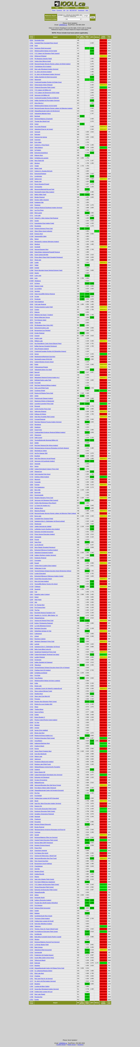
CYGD (31, 769)
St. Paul (37, 722)
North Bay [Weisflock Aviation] (43, 923)
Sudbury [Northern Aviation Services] (45, 555)
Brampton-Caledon (40, 639)
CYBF (31, 492)
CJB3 (31, 641)
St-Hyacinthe (38, 187)
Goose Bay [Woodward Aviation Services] (47, 989)
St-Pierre (37, 283)
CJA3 (31, 197)
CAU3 (31, 231)
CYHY (31, 343)
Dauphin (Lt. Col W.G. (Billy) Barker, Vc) (46, 615)
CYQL (31, 529)
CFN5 (31, 626)
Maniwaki (37, 816)
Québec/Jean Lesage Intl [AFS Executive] (47, 798)
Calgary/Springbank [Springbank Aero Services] (48, 775)
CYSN (31, 971)
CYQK (31, 748)
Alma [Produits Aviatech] (42, 349)
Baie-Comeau (39, 947)
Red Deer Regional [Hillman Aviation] (45, 385)
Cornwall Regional (40, 419)
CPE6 (31, 916)
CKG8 (31, 202)
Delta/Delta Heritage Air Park (43, 631)
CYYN (31, 437)
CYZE (31, 754)
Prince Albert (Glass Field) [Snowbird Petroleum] (49, 257)
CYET (31, 717)
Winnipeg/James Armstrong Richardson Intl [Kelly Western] (52, 448)
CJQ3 (31, 409)
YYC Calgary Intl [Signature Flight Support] (47, 53)
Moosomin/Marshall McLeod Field (44, 189)
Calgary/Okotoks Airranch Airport (44, 362)
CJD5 (31, 262)
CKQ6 (31, 234)
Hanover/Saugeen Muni (41, 249)
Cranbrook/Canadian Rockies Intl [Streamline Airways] (50, 351)
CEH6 (31, 539)
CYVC (31, 944)
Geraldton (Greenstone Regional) (44, 814)
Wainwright (38, 79)
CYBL (31, 43)
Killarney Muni (39, 155)
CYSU (31, 952)
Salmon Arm (38, 179)
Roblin (36, 364)
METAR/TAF (73, 10)
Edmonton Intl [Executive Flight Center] (46, 890)
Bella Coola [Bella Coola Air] (43, 649)
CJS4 (31, 733)
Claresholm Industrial (41, 850)
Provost (37, 539)
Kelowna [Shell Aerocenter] (42, 908)
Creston (37, 309)
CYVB (31, 330)
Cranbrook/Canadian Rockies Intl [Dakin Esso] (48, 82)
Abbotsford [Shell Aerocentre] (43, 950)
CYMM (31, 931)
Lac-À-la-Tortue (39, 210)
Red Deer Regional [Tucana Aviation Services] (48, 422)
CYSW (31, 236)
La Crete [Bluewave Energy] (43, 626)
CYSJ (31, 879)
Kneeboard (81, 10)
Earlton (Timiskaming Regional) (44, 623)
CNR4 (31, 926)
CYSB (31, 555)
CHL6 (31, 897)
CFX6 (31, 124)
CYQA (31, 965)
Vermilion (37, 291)
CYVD (31, 218)
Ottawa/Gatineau (39, 618)
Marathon (37, 984)
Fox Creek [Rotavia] (40, 126)
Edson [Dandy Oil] (40, 772)
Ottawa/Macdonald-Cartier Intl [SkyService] (47, 111)
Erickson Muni (39, 234)
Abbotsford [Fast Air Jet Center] (44, 129)
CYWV (31, 79)
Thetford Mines (39, 709)
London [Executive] (40, 573)
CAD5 (31, 801)
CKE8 (31, 278)
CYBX (31, 986)
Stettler (37, 443)
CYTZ (31, 584)
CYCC (31, 419)
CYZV (31, 869)
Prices (53, 10)
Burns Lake (38, 516)
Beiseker (37, 725)
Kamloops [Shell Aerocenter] (43, 48)
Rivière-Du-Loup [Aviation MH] (43, 704)
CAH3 (31, 390)
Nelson (37, 239)
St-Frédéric (38, 150)
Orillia (36, 683)
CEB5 (31, 484)
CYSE (31, 589)
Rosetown (37, 205)
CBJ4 (31, 142)
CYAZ (31, 960)
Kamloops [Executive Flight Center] (45, 811)
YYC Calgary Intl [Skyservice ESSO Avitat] (47, 92)
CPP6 (31, 579)
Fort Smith (38, 383)
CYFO (31, 793)
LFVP (31, 283)
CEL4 (31, 466)
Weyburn (37, 163)
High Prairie (38, 599)
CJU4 (31, 247)
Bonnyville (38, 492)
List (67, 10)
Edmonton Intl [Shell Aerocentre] (44, 531)
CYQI (31, 132)
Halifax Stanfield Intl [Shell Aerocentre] (46, 77)
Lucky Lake (38, 275)
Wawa (36, 707)
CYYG (31, 66)
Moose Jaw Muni (39, 733)
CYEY (31, 741)
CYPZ (31, 516)
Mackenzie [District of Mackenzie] (44, 401)
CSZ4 (31, 150)
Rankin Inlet (38, 181)
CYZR (31, 730)
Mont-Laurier (38, 213)
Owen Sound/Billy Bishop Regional (45, 294)
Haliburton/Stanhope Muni (42, 743)
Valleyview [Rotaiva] (40, 411)
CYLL (31, 176)
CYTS (31, 929)
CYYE (31, 853)
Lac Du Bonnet (39, 545)
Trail (36, 592)
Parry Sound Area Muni (41, 861)
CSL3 (31, 210)
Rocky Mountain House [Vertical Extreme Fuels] (48, 270)
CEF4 (31, 396)
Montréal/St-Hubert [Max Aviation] (44, 192)
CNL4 (31, 675)
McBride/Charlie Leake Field (43, 380)
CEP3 (31, 116)
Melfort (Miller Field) (40, 194)
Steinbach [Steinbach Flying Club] (44, 641)
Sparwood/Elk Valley (40, 236)
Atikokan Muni (39, 508)
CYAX (31, 545)
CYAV (31, 241)
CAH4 (31, 759)
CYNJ (31, 657)
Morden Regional (40, 197)
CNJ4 (31, 683)
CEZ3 (31, 328)
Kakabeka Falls (39, 202)
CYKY (31, 558)
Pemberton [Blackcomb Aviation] (44, 761)
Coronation (38, 560)
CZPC (31, 720)
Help (86, 10)
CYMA (31, 160)
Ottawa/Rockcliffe (40, 892)
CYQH (31, 756)
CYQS (31, 605)
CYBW (31, 469)
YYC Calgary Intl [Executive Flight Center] (47, 884)
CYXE (31, 521)
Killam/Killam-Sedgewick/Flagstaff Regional (47, 252)
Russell (37, 563)
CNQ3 (31, 767)
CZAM (31, 179)
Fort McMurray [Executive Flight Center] (46, 931)
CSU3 (31, 187)
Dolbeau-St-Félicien (40, 414)
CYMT (31, 367)
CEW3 (31, 722)
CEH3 (31, 307)
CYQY (31, 171)
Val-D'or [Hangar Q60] (41, 453)
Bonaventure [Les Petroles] (42, 330)
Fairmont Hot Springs (41, 137)
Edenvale (37, 963)
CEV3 (31, 464)
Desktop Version (61, 1044)
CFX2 (31, 362)
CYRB (31, 997)
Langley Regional (40, 657)
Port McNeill (38, 795)
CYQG (31, 939)
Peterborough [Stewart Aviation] (44, 398)
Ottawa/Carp (38, 471)
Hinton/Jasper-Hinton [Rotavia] (43, 85)
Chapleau (37, 976)
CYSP (31, 984)
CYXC (31, 82)
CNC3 (31, 639)
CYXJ (31, 809)
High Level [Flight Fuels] (42, 388)
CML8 (31, 158)
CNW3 (31, 372)
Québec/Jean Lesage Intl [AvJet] (44, 921)
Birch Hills (37, 490)
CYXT (31, 887)
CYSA (31, 694)
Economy (59, 10)
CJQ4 (31, 168)
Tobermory (38, 926)
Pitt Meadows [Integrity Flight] (43, 58)
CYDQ (31, 286)
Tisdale (37, 166)
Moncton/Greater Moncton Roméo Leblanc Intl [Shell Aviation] (52, 64)
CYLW (31, 228)
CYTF (31, 103)
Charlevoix (38, 819)
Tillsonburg (38, 665)
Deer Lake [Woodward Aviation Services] (46, 69)
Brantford (37, 456)
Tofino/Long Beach (40, 960)
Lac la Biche (38, 288)
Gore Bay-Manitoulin (40, 754)
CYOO (31, 571)
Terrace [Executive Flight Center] (44, 887)
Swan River (38, 542)
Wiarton (37, 876)
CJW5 (31, 563)
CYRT (31, 181)
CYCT (31, 560)
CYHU (31, 192)
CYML (31, 819)
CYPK (31, 58)
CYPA (31, 257)
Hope (36, 45)
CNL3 (31, 612)
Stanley (37, 273)
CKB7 (31, 364)
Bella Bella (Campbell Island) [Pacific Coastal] (48, 937)
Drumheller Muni (39, 40)
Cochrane (37, 832)
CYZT (31, 882)
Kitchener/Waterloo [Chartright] (43, 119)
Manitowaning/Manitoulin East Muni (45, 356)
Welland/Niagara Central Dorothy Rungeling (47, 767)
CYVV (31, 876)
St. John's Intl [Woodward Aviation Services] (47, 74)
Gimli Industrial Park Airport (42, 474)
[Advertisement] (70, 1022)
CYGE (31, 714)
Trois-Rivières (39, 678)
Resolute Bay (38, 997)
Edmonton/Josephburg (41, 153)
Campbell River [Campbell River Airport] (46, 43)
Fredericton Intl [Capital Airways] (44, 955)
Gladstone (38, 427)
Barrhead (37, 116)
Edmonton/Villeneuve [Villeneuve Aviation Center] (49, 576)
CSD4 (31, 213)
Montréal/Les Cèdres (41, 450)
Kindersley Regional (40, 558)
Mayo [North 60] (39, 160)
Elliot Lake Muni (39, 973)
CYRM (31, 270)
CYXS (31, 534)
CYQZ (31, 335)
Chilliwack (37, 586)
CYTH (31, 918)
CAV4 (31, 380)
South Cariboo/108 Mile (41, 254)
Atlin (36, 602)
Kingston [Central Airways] (42, 845)
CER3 (31, 200)
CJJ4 (31, 134)
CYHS (31, 249)
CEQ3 (31, 375)
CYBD (31, 649)
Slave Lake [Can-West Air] (42, 696)
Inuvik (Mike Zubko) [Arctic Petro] (44, 957)
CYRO (31, 892)
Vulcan (36, 124)
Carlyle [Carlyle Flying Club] (43, 409)
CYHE (31, 45)
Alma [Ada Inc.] (39, 103)
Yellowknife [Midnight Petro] (43, 113)
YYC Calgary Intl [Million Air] (43, 90)
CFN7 (31, 220)
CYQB (31, 798)
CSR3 (31, 537)
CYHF (31, 751)
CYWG (31, 448)
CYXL (31, 691)
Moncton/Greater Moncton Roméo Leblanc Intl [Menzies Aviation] (53, 108)
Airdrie (36, 396)
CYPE (31, 848)
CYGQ (31, 814)
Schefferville (38, 934)
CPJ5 (31, 895)
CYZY (31, 401)
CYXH (31, 315)
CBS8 (31, 788)
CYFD (31, 456)
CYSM (31, 383)
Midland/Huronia (39, 782)
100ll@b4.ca (63, 25)
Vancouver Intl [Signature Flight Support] (46, 500)
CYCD (31, 498)
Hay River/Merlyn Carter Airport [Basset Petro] (48, 343)
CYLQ (31, 505)
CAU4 (31, 652)
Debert (36, 597)
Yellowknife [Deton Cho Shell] (43, 369)
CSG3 (31, 526)
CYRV (31, 226)
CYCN (31, 832)
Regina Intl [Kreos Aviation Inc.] (44, 735)
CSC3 (31, 495)
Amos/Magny (38, 741)
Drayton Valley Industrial (42, 200)
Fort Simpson (38, 905)
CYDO (31, 414)
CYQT (31, 121)
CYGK (31, 845)
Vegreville (37, 464)
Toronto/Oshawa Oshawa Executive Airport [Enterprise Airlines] (53, 571)
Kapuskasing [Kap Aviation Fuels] (44, 223)
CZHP (31, 599)
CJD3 (31, 490)
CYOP (31, 764)
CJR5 (31, 427)
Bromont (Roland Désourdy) (43, 824)
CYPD (31, 487)
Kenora (37, 748)
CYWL (31, 341)
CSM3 (31, 709)
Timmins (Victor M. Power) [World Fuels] (46, 929)
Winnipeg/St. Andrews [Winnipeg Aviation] (47, 241)
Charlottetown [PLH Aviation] (43, 66)
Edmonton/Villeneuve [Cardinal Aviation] (46, 550)
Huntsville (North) (40, 897)
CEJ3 (31, 443)
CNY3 (31, 633)
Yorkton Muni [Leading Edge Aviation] (45, 565)
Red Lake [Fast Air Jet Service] (44, 978)
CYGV (31, 712)
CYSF (31, 547)
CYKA (31, 48)
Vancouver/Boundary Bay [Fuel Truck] (46, 858)
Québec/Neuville (39, 874)
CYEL (31, 973)
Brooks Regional (39, 827)
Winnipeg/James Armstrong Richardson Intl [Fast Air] (50, 829)
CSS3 (31, 450)
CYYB (31, 923)
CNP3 (31, 727)
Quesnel (37, 335)
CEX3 (31, 377)
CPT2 (31, 312)
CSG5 (31, 780)
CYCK (31, 670)
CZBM (31, 824)
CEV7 (31, 265)
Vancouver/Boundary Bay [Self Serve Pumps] (48, 785)
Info (64, 10)
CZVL (31, 550)
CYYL (31, 215)
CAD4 (31, 592)
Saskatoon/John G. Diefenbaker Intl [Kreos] (47, 646)
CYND (31, 618)
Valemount (38, 759)
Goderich (37, 769)
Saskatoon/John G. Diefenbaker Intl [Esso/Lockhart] (50, 521)
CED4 (31, 126)
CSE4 (31, 644)
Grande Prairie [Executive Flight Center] (46, 840)
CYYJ (31, 620)
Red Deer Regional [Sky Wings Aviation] (46, 445)
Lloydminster (38, 176)
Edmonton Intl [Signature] (42, 777)
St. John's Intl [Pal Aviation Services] (45, 981)
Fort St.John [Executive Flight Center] (45, 809)
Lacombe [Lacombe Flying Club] (44, 403)
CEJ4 (31, 850)
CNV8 (31, 963)
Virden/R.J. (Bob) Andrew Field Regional (46, 218)
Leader (37, 262)
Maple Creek (38, 168)
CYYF (31, 738)
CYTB (31, 665)
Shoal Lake (38, 260)
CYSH (31, 503)
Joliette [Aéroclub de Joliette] (43, 526)
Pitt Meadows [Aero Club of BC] (44, 325)
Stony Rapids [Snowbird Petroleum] (45, 547)
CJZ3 (31, 194)
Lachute (37, 644)
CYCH (31, 479)
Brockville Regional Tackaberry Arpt (45, 612)
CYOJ (31, 388)
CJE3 (31, 163)
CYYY (31, 581)
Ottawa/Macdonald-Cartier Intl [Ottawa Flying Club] (49, 968)
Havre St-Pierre (39, 712)
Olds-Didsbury (39, 147)
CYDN (31, 615)
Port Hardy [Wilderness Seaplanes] (45, 882)
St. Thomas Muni (39, 605)
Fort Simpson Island (40, 320)
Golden (37, 714)
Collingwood (38, 633)
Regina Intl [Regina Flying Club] (44, 393)
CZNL (31, 239)
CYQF (31, 385)
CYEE (31, 782)
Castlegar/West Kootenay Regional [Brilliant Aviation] (50, 432)
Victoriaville (38, 537)
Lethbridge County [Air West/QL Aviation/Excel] (48, 688)
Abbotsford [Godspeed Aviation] (44, 552)
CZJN (31, 542)
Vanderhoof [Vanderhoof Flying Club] (45, 652)
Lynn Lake (38, 215)
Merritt (36, 801)
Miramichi (37, 479)
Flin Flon (37, 793)
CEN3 (31, 322)
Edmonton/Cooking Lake (42, 328)
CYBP (31, 827)
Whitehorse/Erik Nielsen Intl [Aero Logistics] (47, 680)
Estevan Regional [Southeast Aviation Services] (48, 207)
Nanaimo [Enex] (39, 871)
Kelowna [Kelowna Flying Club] (44, 228)
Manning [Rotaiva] (40, 511)
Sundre (37, 220)
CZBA (31, 628)
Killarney (37, 312)
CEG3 (31, 403)
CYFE (31, 482)
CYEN (31, 207)
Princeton (37, 699)
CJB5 (31, 189)
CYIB (31, 508)
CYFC (31, 955)
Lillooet (37, 636)
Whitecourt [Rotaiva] (40, 56)
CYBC (31, 947)
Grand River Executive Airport (43, 579)
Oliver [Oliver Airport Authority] (43, 231)
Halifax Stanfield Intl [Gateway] (43, 662)
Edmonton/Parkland (40, 173)
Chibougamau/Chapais (41, 367)
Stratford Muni (39, 694)
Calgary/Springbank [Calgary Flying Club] (47, 469)
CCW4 (31, 273)
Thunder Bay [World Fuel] (42, 121)
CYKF (31, 119)
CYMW (31, 816)
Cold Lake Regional (40, 304)
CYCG (31, 432)
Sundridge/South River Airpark (43, 916)
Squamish (37, 589)
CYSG (31, 660)
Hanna (36, 466)
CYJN (31, 296)
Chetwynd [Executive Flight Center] (45, 87)
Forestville (38, 482)
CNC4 (31, 910)
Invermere (37, 139)
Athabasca (38, 281)
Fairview (37, 484)
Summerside (38, 952)
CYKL (31, 934)
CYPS (31, 761)
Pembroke (38, 299)
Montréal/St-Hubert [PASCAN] (43, 359)
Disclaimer (80, 1044)
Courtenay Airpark (40, 390)
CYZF (31, 113)
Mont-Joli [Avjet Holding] (42, 581)
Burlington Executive (40, 628)
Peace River (38, 848)
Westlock (37, 244)
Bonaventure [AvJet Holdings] (43, 863)
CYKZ (31, 440)
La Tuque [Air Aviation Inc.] (42, 505)
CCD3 (31, 424)
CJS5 (31, 155)
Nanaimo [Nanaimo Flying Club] (44, 498)
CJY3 (31, 166)
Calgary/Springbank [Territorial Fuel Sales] (47, 654)
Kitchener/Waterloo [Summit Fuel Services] (47, 942)
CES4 (31, 244)
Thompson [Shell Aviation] (42, 918)
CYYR (31, 989)
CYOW (31, 111)
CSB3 (31, 673)
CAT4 (31, 746)
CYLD (31, 976)
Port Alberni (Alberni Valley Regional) (45, 788)
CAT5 (31, 795)
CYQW (31, 302)
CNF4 (31, 594)
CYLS (31, 317)
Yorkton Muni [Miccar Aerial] (43, 61)
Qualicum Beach (39, 746)
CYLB (31, 288)
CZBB (31, 785)
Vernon (37, 354)
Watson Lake (38, 756)
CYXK (31, 406)
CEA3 (31, 147)
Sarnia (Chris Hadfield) (41, 730)
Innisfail (37, 268)
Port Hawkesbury (40, 487)
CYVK (31, 354)
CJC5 (31, 435)
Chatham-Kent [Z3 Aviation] (43, 670)
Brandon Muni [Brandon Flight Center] (46, 701)
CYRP (31, 471)
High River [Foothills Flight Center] (45, 416)
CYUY (31, 184)
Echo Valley (38, 142)
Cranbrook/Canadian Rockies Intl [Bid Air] (47, 98)
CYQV (31, 61)
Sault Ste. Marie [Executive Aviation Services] (48, 803)
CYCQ (31, 87)
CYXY (31, 51)
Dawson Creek (39, 286)
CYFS (31, 905)
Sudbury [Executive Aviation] (43, 900)
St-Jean (37, 296)
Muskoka (37, 965)
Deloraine (37, 134)
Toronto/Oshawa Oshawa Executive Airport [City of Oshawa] (52, 667)
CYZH (31, 696)
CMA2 (31, 913)
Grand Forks (38, 430)
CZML (31, 254)
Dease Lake (38, 686)
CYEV (31, 957)
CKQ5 (31, 275)
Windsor (37, 939)
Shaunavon (38, 435)
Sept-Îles (37, 869)
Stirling (37, 895)
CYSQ (31, 602)
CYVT (31, 346)
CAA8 (31, 139)
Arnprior (37, 727)
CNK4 (31, 861)
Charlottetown (39, 866)
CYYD (31, 477)
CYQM (31, 64)
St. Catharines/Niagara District (43, 971)
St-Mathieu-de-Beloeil (41, 673)
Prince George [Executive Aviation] (45, 534)
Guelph (37, 910)
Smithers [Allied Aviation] (42, 477)
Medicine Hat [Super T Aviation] (44, 315)
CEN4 (31, 416)
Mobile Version (72, 1044)
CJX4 (31, 205)
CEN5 (31, 304)
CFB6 (31, 153)
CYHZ (31, 77)
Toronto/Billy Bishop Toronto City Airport (46, 584)
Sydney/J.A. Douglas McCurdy (43, 171)
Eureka (37, 999)
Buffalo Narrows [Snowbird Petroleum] (46, 346)
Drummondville (39, 495)
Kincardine (38, 822)
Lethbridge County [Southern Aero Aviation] (47, 529)
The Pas (37, 610)
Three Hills (38, 322)
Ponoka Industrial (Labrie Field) (44, 307)
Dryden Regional (39, 333)
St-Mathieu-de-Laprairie (41, 158)
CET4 (31, 320)
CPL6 (31, 173)
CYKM (31, 822)
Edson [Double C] (40, 717)
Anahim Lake (38, 338)
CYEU (31, 999)
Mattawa (37, 913)
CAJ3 (31, 309)
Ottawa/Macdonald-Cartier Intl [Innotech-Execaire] (49, 790)
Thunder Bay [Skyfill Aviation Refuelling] (46, 903)
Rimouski (37, 406)
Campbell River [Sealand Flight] (44, 518)
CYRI (31, 704)
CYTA (31, 299)
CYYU (31, 223)
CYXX (31, 129)
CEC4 (31, 85)
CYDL (31, 686)
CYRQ (31, 678)
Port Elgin (37, 675)
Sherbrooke (38, 524)
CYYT (31, 72)
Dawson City (38, 806)
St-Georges (38, 660)
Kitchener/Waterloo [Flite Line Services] (46, 837)
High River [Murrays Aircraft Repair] (45, 458)
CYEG (31, 531)
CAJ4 (31, 338)
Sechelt (37, 835)
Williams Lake (39, 341)
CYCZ (31, 137)
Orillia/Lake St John (40, 568)
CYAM (31, 803)
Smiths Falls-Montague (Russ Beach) (45, 503)
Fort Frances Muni (40, 607)
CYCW (31, 586)
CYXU (31, 573)
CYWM (31, 281)
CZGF (31, 430)
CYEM (31, 356)
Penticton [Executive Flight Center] (45, 738)
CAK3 (31, 631)
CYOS (31, 294)
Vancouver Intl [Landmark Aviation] (45, 461)
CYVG (31, 291)
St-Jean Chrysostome (41, 780)
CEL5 (31, 411)
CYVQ (31, 842)
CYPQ (31, 398)
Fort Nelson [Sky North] (41, 853)
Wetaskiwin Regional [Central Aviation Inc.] (47, 377)
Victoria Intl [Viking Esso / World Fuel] (45, 856)
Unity (36, 278)
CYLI (31, 636)
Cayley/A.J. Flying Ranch (42, 145)
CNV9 (31, 874)
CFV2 (31, 725)
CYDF (31, 69)
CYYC (31, 53)
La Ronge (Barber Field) (42, 944)
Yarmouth (37, 132)
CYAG (31, 607)
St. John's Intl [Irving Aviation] (43, 72)
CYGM (31, 474)
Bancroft (37, 372)
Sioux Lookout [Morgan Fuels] (43, 691)
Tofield (36, 265)
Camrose (37, 375)
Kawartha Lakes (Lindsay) (42, 594)
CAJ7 (31, 145)
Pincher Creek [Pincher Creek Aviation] (46, 720)
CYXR (31, 623)
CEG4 (31, 40)
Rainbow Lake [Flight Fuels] (43, 764)
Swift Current (38, 437)
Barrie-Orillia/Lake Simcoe (42, 317)
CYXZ (31, 707)
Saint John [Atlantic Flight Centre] (44, 879)
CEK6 (31, 252)
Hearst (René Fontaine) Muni (43, 751)
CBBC (31, 937)
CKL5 (31, 260)
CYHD (31, 333)
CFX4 (31, 511)
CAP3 (31, 835)
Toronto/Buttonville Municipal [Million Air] (46, 440)
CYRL (31, 978)
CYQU (31, 840)
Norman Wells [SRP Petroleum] (44, 842)
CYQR (31, 393)
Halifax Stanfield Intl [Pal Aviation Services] (47, 100)
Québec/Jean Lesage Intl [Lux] (43, 991)
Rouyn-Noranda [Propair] (42, 184)
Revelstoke (38, 226)
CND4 (31, 743)
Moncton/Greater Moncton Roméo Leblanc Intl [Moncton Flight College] (55, 513)
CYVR (31, 95)
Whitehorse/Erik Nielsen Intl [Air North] (46, 51)
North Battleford (39, 302)
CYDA (31, 806)
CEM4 (31, 268)
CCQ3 (31, 597)
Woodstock (38, 424)
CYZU (31, 56)
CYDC (31, 699)
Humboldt (37, 247)
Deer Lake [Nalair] (40, 994)
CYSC (31, 524)
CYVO (31, 453)
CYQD (31, 610)
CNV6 (31, 568)
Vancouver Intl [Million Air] (42, 95)
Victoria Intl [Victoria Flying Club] (44, 620)
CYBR (31, 701)
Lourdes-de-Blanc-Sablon (42, 986)
